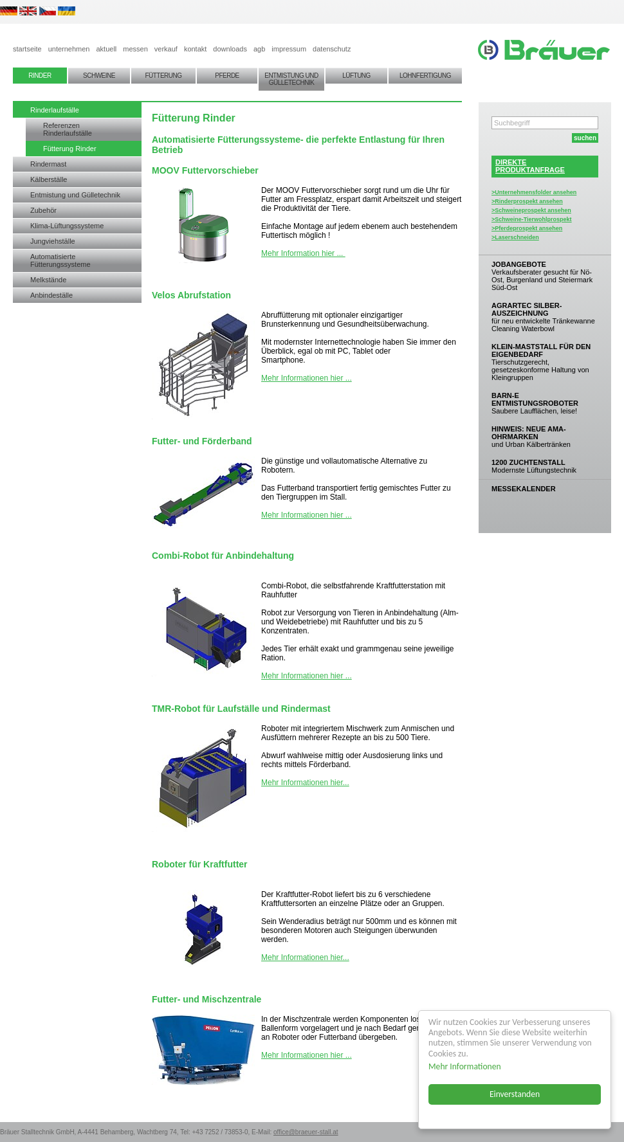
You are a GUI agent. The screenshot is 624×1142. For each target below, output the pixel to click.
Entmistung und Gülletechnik (75, 195)
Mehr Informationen (464, 1066)
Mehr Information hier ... (303, 253)
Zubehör (43, 210)
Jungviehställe (52, 241)
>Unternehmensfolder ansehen (533, 192)
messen (135, 49)
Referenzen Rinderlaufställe (67, 129)
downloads (230, 49)
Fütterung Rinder (69, 148)
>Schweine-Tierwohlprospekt (531, 219)
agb (259, 49)
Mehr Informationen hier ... (306, 378)
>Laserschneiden (515, 237)
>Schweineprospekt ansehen (531, 210)
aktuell (106, 49)
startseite (27, 49)
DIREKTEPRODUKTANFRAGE (530, 166)
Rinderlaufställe (54, 110)
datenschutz (332, 49)
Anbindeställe (51, 295)
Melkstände (48, 280)
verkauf (166, 49)
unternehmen (69, 49)
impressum (288, 49)
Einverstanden (515, 1094)
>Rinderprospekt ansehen (527, 201)
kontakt (195, 49)
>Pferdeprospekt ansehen (526, 228)
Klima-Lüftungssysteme (67, 226)
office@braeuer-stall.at (305, 1132)
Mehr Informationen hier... (305, 782)
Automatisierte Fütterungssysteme (60, 260)
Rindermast (48, 164)
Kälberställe (48, 179)
